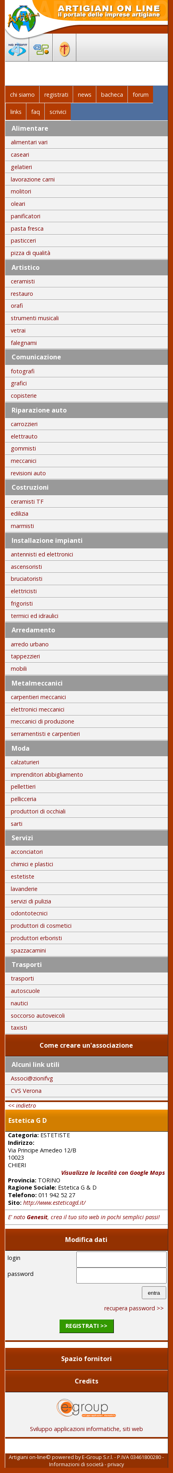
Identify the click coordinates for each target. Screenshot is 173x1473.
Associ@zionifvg (32, 1078)
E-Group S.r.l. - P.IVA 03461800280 (121, 1457)
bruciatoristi (26, 578)
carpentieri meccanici (38, 697)
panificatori (25, 216)
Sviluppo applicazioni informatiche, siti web (86, 1426)
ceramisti (23, 281)
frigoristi (22, 603)
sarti (16, 823)
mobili (19, 668)
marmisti (22, 526)
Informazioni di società (76, 1464)
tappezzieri (25, 656)
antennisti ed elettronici (42, 554)
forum (141, 94)
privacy (115, 1464)
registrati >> (86, 1325)
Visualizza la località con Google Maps (113, 1172)
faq (35, 112)
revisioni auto (28, 473)
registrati (56, 94)
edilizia (19, 513)
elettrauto (24, 436)
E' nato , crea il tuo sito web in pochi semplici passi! (84, 1217)
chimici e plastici (32, 864)
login (14, 1258)
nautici (19, 1003)
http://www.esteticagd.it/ (54, 1202)
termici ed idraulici (34, 616)
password (21, 1274)
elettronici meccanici (37, 709)
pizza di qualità (30, 253)
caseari (20, 154)
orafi (17, 305)
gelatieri (21, 167)
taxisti (19, 1027)
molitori (21, 191)
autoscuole (25, 991)
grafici (19, 383)
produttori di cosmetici (41, 925)
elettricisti (24, 591)
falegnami (24, 343)
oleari (18, 203)
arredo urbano (30, 644)
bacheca (112, 94)
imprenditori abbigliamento (47, 774)
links (16, 112)
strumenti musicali (35, 318)
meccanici (23, 460)
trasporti (22, 978)
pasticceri (23, 240)
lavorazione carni (33, 179)
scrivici (58, 112)
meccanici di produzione (42, 721)
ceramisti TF (27, 501)
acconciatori (27, 851)
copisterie (24, 395)
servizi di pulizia (31, 901)
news (84, 94)
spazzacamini (28, 950)
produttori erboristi (36, 938)
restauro (22, 293)
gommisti (23, 448)
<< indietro (22, 1105)
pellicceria (23, 799)
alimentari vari (29, 142)
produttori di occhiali (38, 811)
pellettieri (23, 786)
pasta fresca (27, 228)
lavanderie (24, 889)
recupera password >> (134, 1308)
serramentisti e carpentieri (45, 733)
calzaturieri (25, 762)
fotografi (22, 371)
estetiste (22, 876)
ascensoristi (26, 566)
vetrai (18, 330)
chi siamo (22, 94)
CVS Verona (26, 1090)
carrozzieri (24, 424)
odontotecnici (29, 913)
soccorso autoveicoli (38, 1015)
